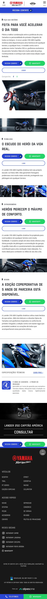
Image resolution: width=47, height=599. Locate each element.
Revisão (26, 515)
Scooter (5, 477)
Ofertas (5, 507)
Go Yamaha (27, 511)
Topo (42, 452)
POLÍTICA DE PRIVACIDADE (32, 519)
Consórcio (27, 507)
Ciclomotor (28, 489)
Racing (26, 485)
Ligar (23, 70)
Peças (4, 511)
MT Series (5, 485)
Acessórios (6, 515)
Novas (4, 503)
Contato (5, 519)
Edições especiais (8, 489)
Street (26, 477)
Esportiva (27, 481)
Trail (4, 481)
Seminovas (27, 503)
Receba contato (20, 10)
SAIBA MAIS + (38, 372)
